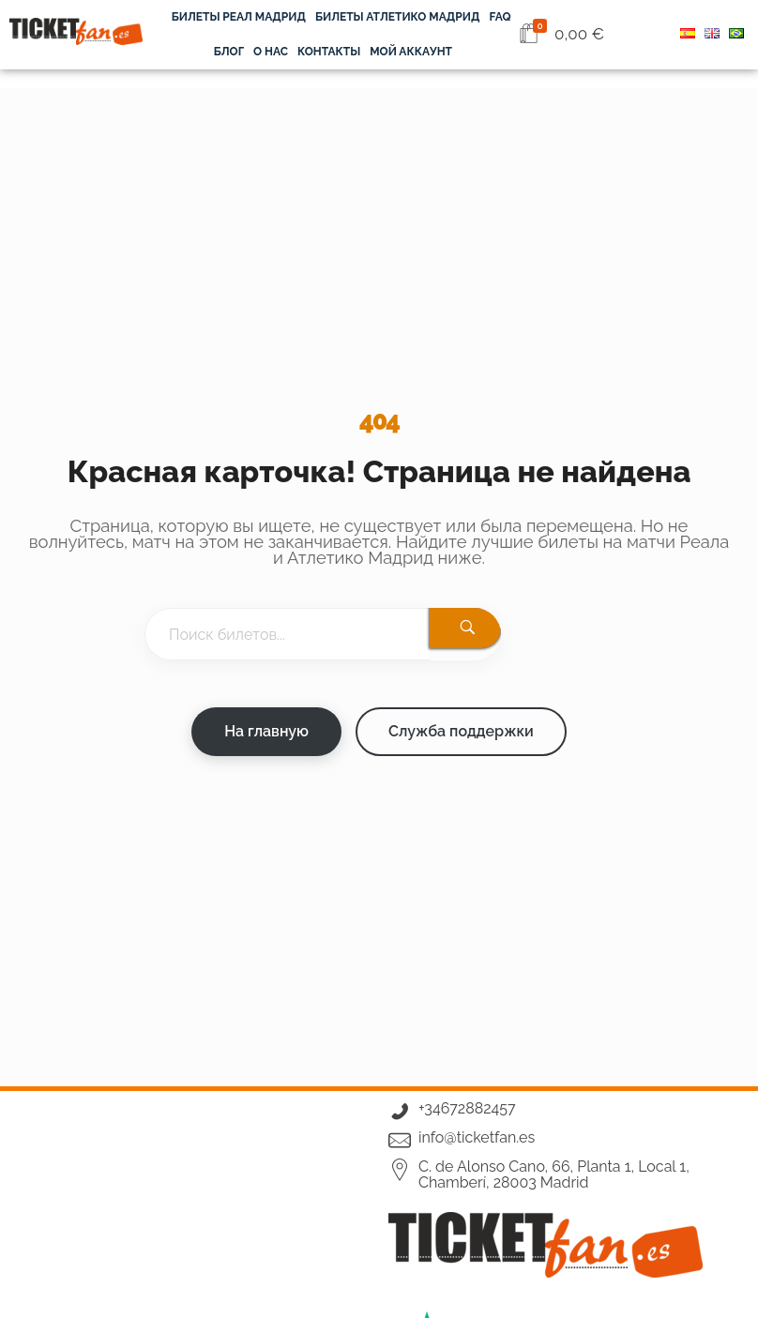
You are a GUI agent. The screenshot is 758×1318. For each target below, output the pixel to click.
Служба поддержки (461, 731)
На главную (266, 731)
